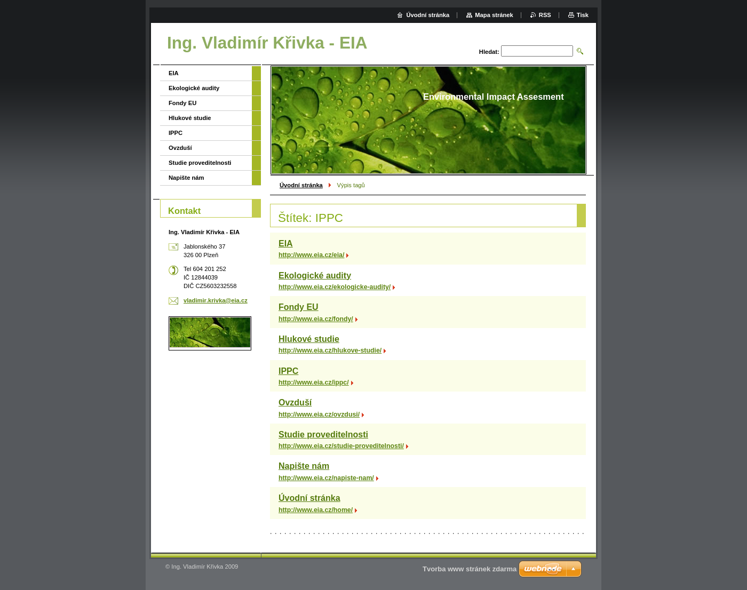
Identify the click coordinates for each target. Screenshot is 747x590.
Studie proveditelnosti (323, 434)
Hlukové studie (309, 339)
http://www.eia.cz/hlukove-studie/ (330, 350)
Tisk (583, 15)
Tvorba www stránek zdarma (469, 569)
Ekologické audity (315, 275)
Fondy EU (299, 307)
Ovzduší (295, 402)
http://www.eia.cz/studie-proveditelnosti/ (341, 446)
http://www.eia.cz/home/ (316, 510)
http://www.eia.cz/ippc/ (314, 382)
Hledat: (489, 52)
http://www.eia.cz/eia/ (311, 255)
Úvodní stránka (301, 185)
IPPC (288, 371)
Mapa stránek (494, 15)
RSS (545, 15)
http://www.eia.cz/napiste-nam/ (326, 478)
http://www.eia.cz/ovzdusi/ (319, 414)
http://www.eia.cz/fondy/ (316, 319)
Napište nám (304, 466)
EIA (286, 243)
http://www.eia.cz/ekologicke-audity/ (335, 287)
